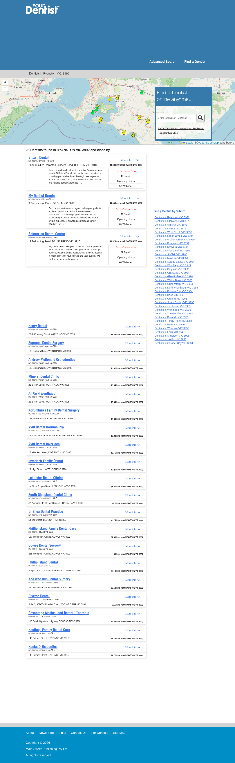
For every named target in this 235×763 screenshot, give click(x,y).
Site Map (119, 733)
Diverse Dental (39, 596)
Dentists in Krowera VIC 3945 (171, 246)
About (30, 733)
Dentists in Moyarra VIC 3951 (171, 258)
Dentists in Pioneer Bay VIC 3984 (174, 291)
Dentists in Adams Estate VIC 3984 (175, 261)
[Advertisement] (141, 29)
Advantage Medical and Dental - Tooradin (58, 613)
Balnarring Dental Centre (46, 234)
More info (125, 160)
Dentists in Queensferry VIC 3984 (174, 283)
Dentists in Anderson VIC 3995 (172, 335)
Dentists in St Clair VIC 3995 (171, 254)
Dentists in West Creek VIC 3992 (173, 232)
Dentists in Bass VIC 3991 (170, 294)
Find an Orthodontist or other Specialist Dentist (181, 128)
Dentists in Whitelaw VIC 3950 (172, 328)
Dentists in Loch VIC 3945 (169, 332)
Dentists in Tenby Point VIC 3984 (173, 320)
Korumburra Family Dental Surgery (53, 410)
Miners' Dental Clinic (43, 376)
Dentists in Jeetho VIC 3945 (171, 339)
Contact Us (78, 733)
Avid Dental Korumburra (46, 427)
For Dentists (99, 733)
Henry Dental (37, 326)
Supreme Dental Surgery (46, 342)
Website (127, 186)
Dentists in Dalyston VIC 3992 (172, 269)
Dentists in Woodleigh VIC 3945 (173, 265)
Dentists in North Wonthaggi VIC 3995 (176, 287)
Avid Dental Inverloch (44, 444)
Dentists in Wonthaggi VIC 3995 (173, 309)
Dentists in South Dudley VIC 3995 (174, 302)
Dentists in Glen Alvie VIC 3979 (172, 221)
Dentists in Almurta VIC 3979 (171, 224)
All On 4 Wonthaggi (42, 393)
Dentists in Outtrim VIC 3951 (171, 298)
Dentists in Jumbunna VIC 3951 (173, 306)
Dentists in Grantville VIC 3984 (172, 272)
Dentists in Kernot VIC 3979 (170, 228)
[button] (97, 110)
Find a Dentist (194, 62)
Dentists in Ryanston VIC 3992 (172, 217)
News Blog (46, 733)
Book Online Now (126, 171)
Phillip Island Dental (43, 562)
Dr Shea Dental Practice (45, 511)
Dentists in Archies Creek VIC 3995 (175, 239)
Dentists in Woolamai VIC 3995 (172, 250)
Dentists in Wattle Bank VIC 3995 (173, 280)
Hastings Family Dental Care (49, 630)
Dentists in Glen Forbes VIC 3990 (174, 276)
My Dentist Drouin (41, 195)
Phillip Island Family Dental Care (52, 528)
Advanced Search (162, 62)
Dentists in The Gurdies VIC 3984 (174, 313)
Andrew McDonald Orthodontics (51, 359)
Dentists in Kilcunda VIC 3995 (172, 317)
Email (127, 176)
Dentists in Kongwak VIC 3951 (172, 243)
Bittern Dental (38, 157)
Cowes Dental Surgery (44, 545)
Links (62, 733)
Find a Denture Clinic (168, 133)
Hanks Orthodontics (42, 646)
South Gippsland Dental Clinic (50, 494)
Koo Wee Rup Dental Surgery (49, 579)
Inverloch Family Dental (45, 461)
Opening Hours (126, 181)
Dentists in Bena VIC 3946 (170, 324)
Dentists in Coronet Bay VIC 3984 (174, 343)
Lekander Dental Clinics (45, 478)
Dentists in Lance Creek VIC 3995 (174, 235)
